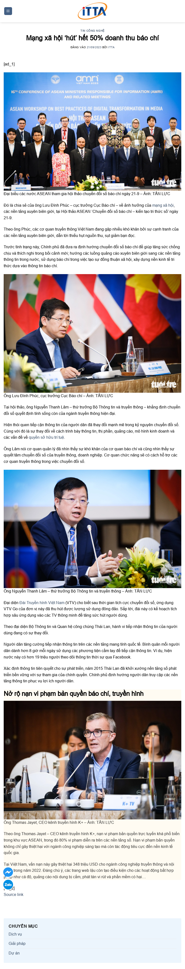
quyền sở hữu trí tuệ (46, 437)
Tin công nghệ (92, 30)
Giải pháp (17, 943)
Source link (13, 894)
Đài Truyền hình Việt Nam (41, 602)
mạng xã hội (163, 205)
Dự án (14, 953)
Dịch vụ (15, 934)
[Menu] (8, 11)
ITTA (111, 47)
